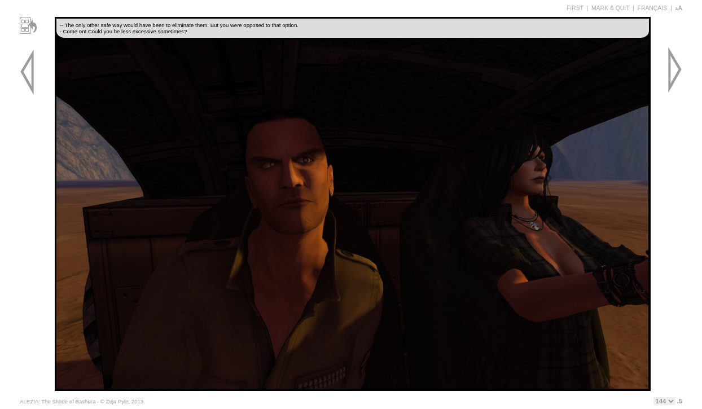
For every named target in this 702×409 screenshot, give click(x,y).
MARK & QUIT (610, 8)
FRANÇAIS (653, 8)
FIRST (575, 8)
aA (678, 8)
